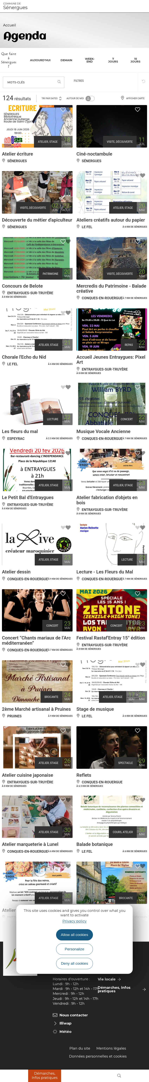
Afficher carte (132, 98)
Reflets (83, 775)
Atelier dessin (16, 572)
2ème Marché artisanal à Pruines (36, 709)
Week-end (89, 60)
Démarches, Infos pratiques (45, 1075)
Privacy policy (74, 921)
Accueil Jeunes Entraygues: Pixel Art (110, 359)
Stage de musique (95, 709)
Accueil (9, 25)
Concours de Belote (22, 286)
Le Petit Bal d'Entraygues (28, 497)
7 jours (113, 60)
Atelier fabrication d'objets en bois (107, 500)
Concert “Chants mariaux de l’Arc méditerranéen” (36, 640)
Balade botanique (94, 844)
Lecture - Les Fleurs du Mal (104, 572)
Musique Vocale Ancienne (103, 431)
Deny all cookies (74, 963)
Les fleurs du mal (20, 431)
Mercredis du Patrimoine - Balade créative (111, 288)
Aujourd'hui (40, 60)
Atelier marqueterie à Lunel (30, 844)
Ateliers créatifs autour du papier (110, 220)
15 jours (135, 60)
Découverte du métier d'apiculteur (37, 220)
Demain (66, 60)
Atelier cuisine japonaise (27, 775)
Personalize (74, 949)
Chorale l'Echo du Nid (24, 357)
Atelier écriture (17, 154)
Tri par (52, 98)
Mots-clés (16, 82)
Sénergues (15, 6)
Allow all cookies (74, 935)
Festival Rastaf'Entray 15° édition (110, 638)
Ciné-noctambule (94, 154)
